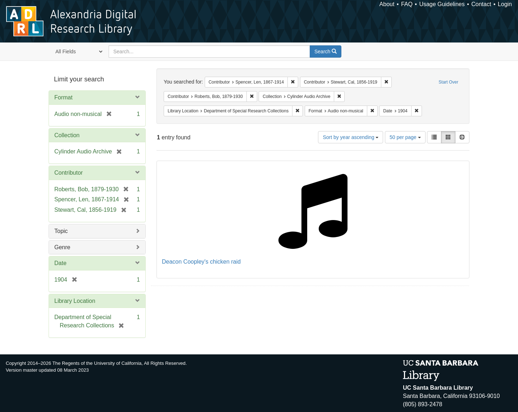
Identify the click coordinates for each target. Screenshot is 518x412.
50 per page (405, 137)
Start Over (448, 82)
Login (505, 4)
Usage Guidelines (441, 4)
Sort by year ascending (350, 137)
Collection (66, 135)
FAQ (407, 4)
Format (63, 97)
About (387, 4)
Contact (481, 4)
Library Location (74, 301)
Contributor (68, 173)
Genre (62, 247)
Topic (61, 231)
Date (60, 263)
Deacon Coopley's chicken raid (201, 262)
